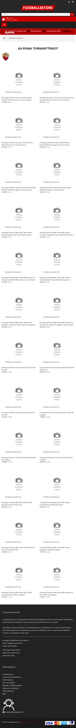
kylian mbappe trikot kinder (12, 643)
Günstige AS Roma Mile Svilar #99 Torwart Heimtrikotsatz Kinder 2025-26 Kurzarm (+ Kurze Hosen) (17, 235)
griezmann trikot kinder (11, 653)
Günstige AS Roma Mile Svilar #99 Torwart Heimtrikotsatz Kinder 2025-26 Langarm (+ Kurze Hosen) (55, 280)
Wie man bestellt (9, 683)
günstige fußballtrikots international (15, 640)
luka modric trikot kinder (11, 650)
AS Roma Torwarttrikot (16, 38)
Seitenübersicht (8, 691)
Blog (4, 694)
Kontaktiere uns (8, 674)
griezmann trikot (8, 656)
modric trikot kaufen (10, 646)
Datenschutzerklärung (11, 688)
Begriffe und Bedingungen (12, 685)
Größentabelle (8, 680)
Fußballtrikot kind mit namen (29, 722)
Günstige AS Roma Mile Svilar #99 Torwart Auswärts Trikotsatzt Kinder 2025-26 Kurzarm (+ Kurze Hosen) (57, 235)
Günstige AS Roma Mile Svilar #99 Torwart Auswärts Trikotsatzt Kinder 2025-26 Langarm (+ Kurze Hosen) (19, 325)
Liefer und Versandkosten (12, 677)
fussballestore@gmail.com (14, 712)
